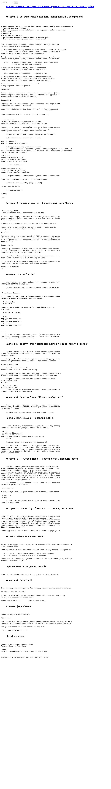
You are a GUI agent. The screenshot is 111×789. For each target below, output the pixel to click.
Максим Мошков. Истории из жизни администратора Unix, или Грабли (50, 7)
